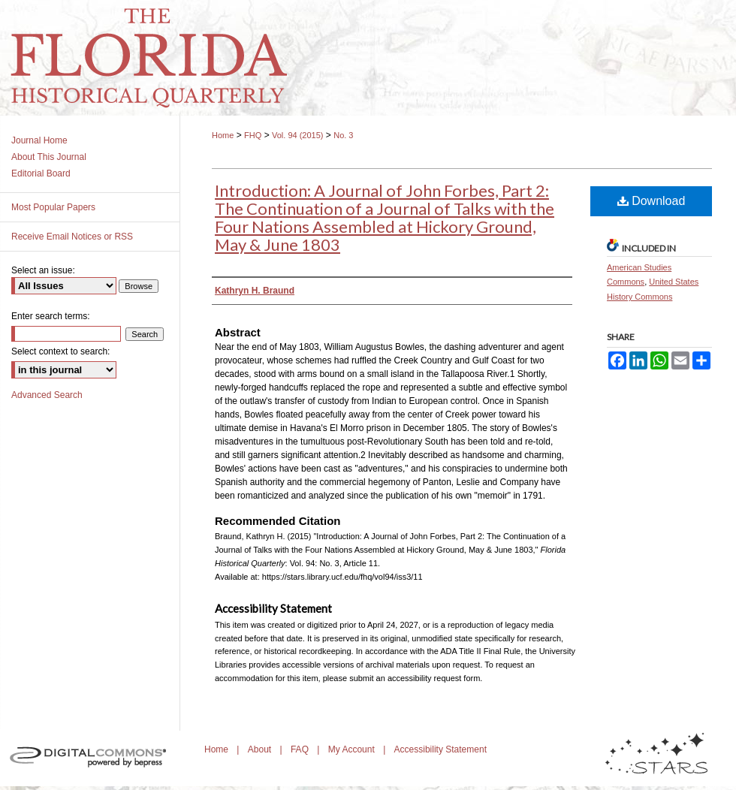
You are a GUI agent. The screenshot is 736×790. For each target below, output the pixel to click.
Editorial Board (41, 173)
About (261, 749)
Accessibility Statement (440, 749)
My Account (352, 749)
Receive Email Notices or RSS (72, 236)
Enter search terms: (50, 316)
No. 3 (343, 135)
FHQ (252, 135)
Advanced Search (47, 395)
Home (223, 135)
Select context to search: (60, 351)
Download (651, 200)
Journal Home (39, 140)
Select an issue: (43, 270)
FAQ (301, 749)
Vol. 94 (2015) (298, 135)
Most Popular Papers (53, 207)
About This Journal (48, 157)
